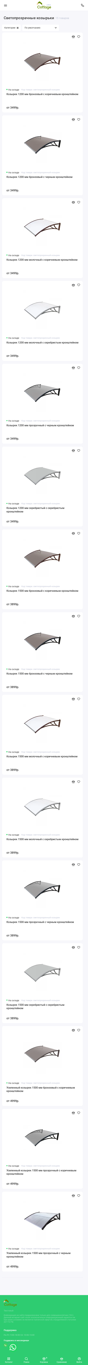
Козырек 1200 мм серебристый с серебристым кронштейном (35, 509)
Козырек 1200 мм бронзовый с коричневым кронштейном (42, 94)
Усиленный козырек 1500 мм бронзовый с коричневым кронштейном (40, 1089)
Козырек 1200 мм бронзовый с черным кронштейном (39, 176)
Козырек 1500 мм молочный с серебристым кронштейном (42, 839)
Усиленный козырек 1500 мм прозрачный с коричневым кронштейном (41, 1172)
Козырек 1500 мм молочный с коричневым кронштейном (41, 756)
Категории (11, 27)
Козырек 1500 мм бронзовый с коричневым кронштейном (42, 590)
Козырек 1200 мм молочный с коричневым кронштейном (41, 259)
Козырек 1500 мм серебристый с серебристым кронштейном (35, 1006)
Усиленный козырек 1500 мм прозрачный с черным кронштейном (38, 1255)
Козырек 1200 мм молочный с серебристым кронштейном (42, 342)
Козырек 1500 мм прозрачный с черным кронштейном (40, 922)
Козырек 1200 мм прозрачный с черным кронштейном (40, 425)
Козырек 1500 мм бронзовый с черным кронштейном (39, 673)
